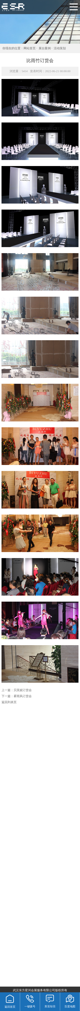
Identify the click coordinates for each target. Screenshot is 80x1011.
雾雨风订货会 (23, 696)
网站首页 (30, 48)
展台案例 (45, 48)
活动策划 (60, 48)
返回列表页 (9, 702)
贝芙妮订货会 (23, 690)
